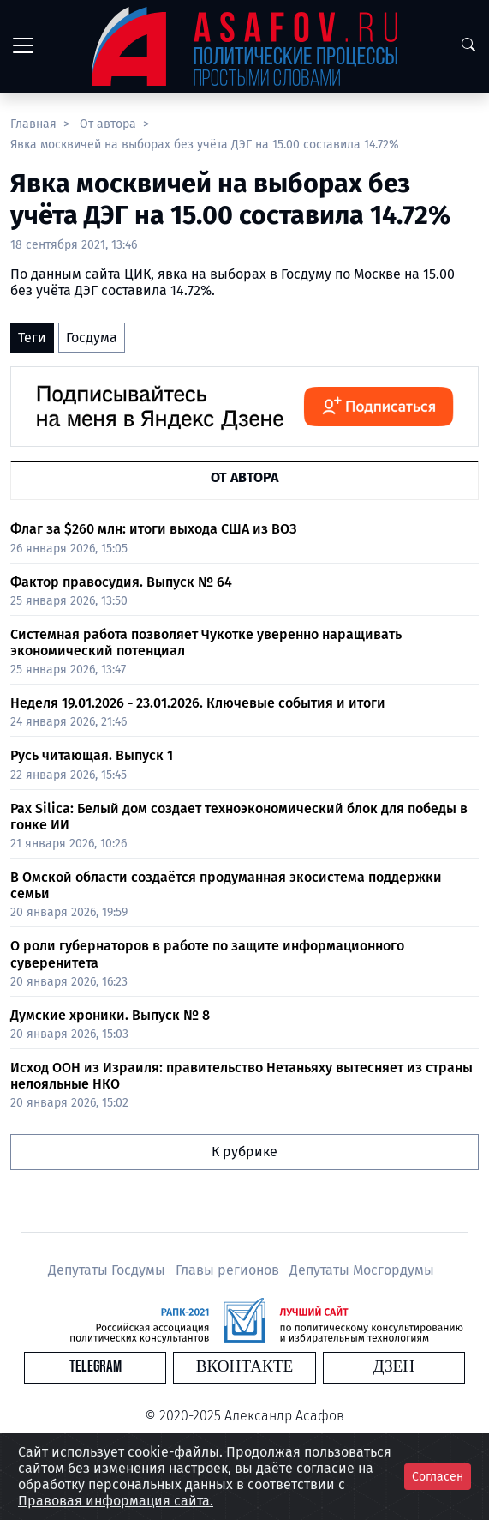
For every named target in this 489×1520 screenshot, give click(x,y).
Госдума (91, 337)
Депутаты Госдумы (108, 1270)
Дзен (393, 1367)
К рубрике (244, 1151)
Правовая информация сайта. (115, 1501)
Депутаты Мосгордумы (361, 1270)
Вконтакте (245, 1367)
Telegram (95, 1367)
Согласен (437, 1476)
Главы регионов (229, 1270)
